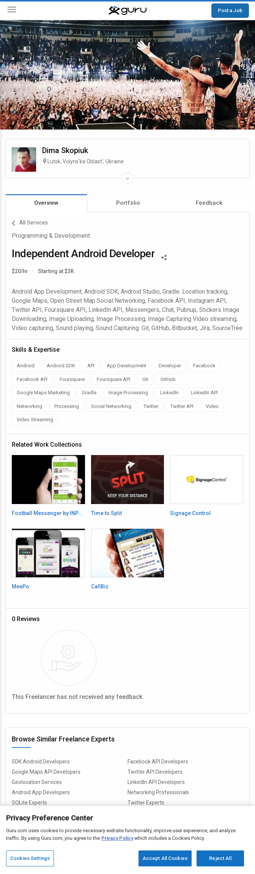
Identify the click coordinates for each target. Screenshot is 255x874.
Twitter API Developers (155, 772)
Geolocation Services (37, 782)
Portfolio (128, 202)
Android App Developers (41, 792)
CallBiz (100, 586)
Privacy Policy (117, 838)
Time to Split (106, 513)
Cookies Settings (30, 858)
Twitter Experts (146, 803)
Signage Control (190, 513)
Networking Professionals (158, 792)
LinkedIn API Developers (156, 782)
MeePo (20, 586)
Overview (46, 202)
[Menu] (11, 11)
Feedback (209, 202)
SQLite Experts (29, 803)
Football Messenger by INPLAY (48, 513)
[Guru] (127, 10)
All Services (30, 223)
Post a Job (230, 10)
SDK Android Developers (41, 762)
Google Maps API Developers (46, 772)
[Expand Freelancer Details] (127, 178)
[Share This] (164, 257)
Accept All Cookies (165, 858)
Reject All (220, 858)
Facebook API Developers (158, 762)
